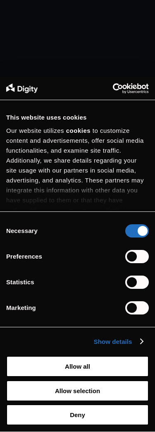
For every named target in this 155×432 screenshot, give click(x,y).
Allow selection (77, 390)
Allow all (77, 366)
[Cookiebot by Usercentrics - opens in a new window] (113, 88)
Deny (77, 414)
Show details (113, 341)
